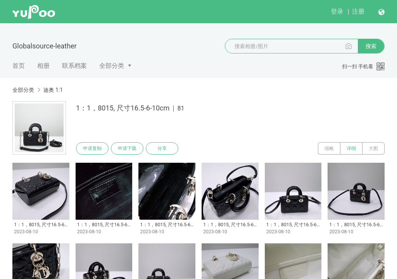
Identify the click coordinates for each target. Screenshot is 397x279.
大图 (373, 148)
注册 (358, 11)
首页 (18, 65)
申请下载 (127, 148)
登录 (337, 11)
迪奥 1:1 (53, 90)
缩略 (329, 148)
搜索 (371, 46)
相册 (43, 65)
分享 (162, 148)
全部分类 (111, 65)
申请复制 (92, 148)
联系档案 (74, 65)
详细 (351, 148)
